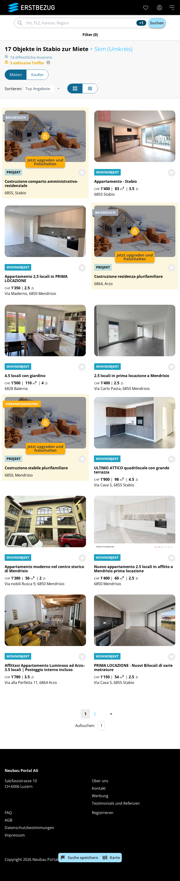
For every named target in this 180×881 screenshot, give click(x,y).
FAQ (8, 812)
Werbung (100, 795)
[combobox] (80, 23)
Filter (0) (90, 34)
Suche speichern (79, 857)
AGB (8, 820)
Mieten (16, 74)
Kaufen (37, 74)
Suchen (157, 23)
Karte (111, 857)
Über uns (100, 780)
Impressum (15, 835)
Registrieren (102, 812)
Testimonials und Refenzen (116, 803)
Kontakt (99, 788)
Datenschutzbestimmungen (29, 827)
